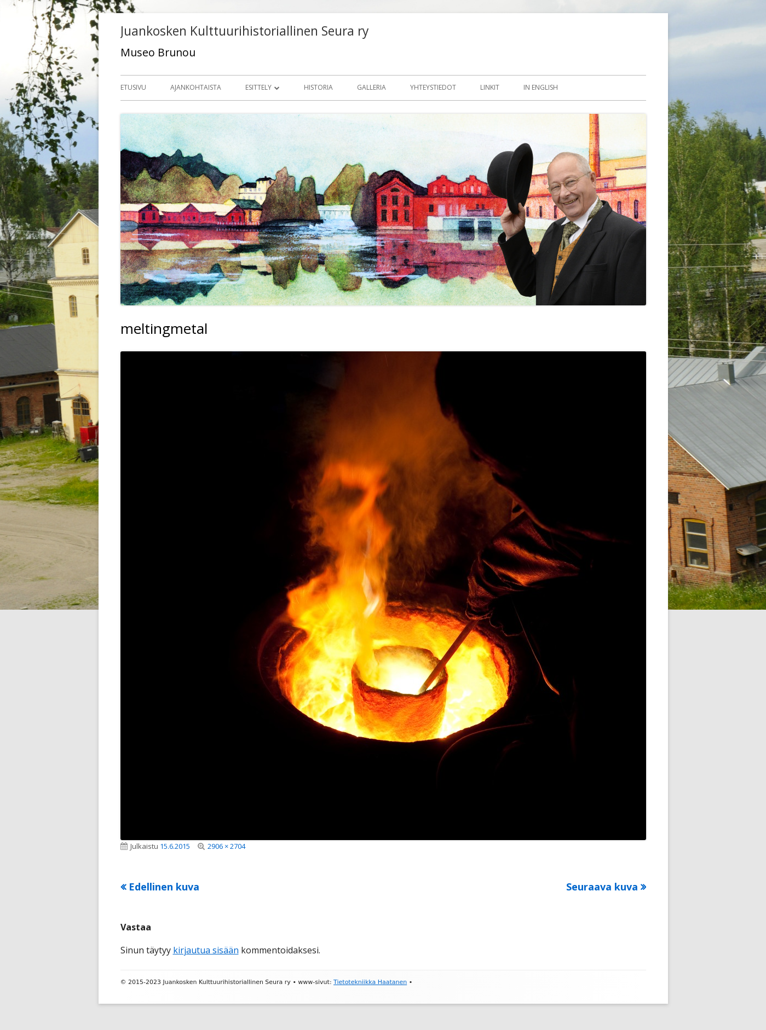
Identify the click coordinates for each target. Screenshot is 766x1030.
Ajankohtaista (195, 87)
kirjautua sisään (206, 950)
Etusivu (133, 87)
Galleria (371, 87)
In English (540, 87)
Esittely (258, 87)
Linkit (489, 87)
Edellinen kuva (164, 886)
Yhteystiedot (433, 87)
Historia (318, 87)
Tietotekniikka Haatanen (370, 982)
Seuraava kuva (602, 886)
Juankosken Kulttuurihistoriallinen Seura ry (244, 30)
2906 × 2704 (226, 846)
